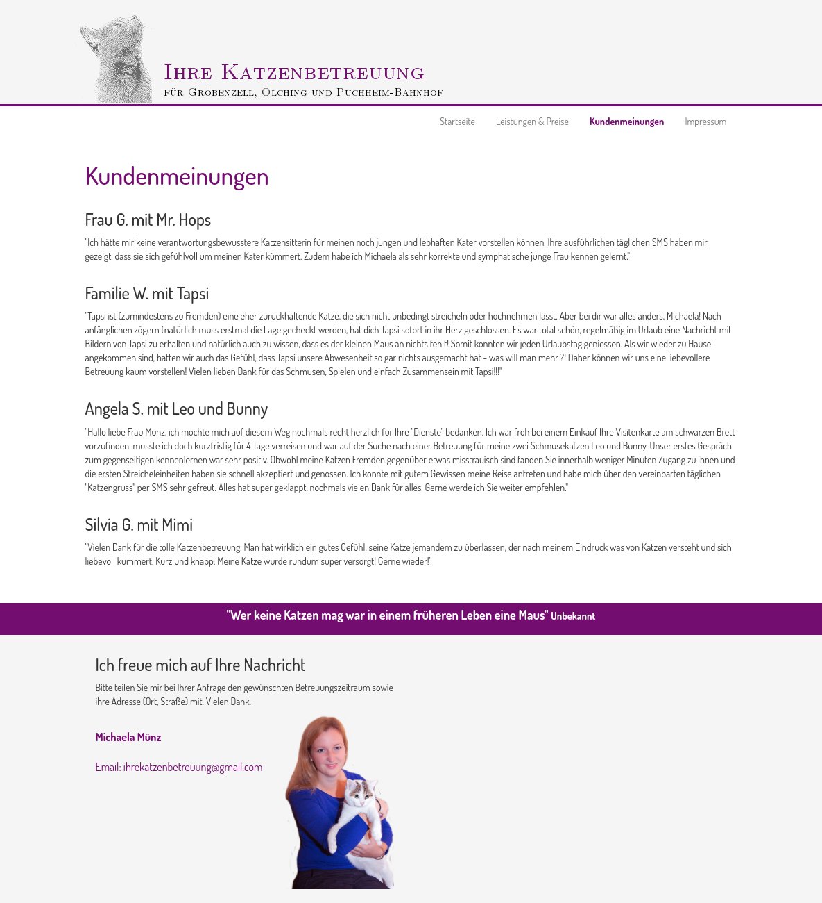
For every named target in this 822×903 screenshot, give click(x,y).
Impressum (705, 121)
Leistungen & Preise (532, 121)
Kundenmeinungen (627, 121)
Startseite (457, 121)
